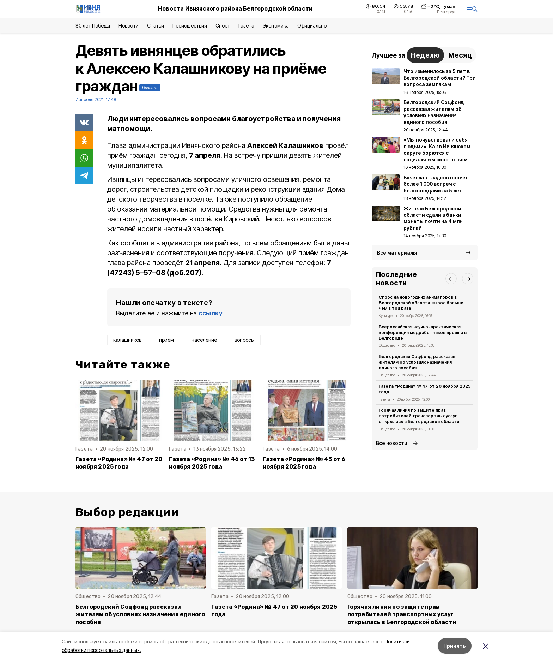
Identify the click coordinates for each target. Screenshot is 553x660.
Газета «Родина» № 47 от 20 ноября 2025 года (118, 463)
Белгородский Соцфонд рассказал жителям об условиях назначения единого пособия (417, 362)
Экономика (275, 26)
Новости (128, 26)
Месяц (460, 55)
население (204, 340)
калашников (127, 340)
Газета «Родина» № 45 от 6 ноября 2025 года (304, 463)
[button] (451, 278)
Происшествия (189, 26)
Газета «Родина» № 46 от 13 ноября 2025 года (212, 463)
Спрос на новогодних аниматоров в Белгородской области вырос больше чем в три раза (421, 303)
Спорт (222, 26)
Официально (312, 26)
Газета (246, 26)
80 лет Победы (92, 26)
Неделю (425, 55)
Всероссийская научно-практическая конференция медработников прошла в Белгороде (423, 332)
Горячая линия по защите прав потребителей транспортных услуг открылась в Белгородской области (419, 416)
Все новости (391, 443)
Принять (454, 646)
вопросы (245, 340)
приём (166, 340)
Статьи (155, 26)
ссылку (211, 313)
